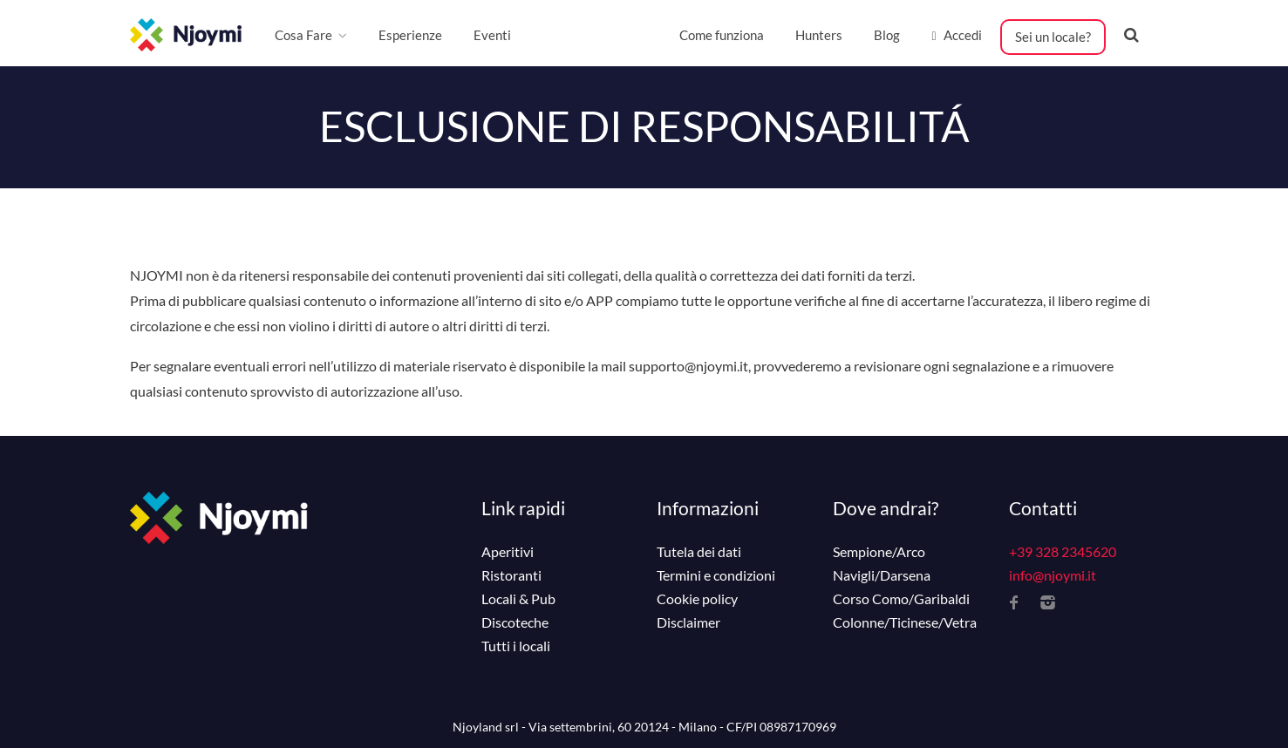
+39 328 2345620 (1062, 551)
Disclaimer (688, 622)
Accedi (956, 35)
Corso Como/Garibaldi (901, 599)
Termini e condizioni (716, 575)
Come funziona (721, 35)
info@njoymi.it (1052, 575)
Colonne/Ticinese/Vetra (905, 622)
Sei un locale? (1053, 36)
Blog (887, 35)
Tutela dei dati (699, 551)
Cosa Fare (303, 35)
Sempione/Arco (879, 551)
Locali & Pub (518, 599)
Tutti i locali (515, 646)
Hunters (818, 35)
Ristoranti (511, 575)
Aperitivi (507, 551)
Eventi (492, 35)
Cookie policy (697, 599)
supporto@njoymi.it (688, 365)
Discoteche (515, 622)
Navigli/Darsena (881, 575)
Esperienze (410, 35)
